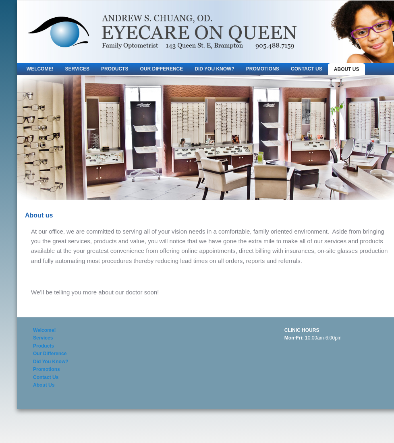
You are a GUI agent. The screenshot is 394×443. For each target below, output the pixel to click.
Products (114, 69)
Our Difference (161, 69)
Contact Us (306, 69)
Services (77, 69)
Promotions (262, 69)
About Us (346, 69)
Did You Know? (214, 69)
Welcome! (40, 69)
